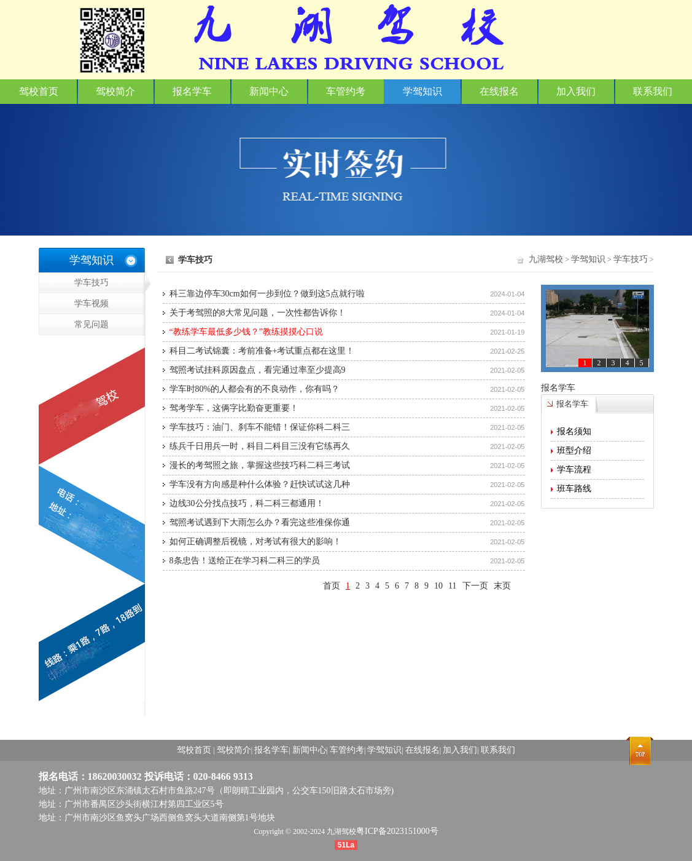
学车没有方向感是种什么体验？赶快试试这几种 (259, 484)
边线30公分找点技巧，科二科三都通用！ (246, 503)
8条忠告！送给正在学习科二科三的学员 (244, 560)
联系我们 (652, 91)
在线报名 (499, 91)
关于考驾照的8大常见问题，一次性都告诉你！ (257, 312)
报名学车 (192, 91)
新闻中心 (269, 91)
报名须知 (574, 431)
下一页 (475, 585)
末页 (502, 585)
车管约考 (345, 91)
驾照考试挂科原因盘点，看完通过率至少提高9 (257, 370)
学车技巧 (109, 282)
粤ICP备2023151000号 (397, 831)
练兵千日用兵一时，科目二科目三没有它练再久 (259, 446)
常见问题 (74, 338)
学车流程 (574, 469)
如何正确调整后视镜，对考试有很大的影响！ (255, 541)
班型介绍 (574, 450)
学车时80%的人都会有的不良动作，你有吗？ (254, 389)
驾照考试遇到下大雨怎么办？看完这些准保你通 (259, 522)
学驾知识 (422, 91)
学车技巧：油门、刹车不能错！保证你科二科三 (259, 427)
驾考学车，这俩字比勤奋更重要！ (233, 408)
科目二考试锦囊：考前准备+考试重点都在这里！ (262, 350)
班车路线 (574, 488)
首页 (331, 585)
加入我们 (576, 91)
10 (438, 585)
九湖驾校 (546, 259)
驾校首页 (38, 91)
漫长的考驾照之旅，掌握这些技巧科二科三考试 (259, 465)
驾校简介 (115, 91)
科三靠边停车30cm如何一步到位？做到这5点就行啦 (267, 293)
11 (452, 585)
